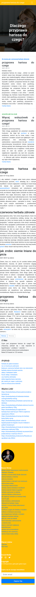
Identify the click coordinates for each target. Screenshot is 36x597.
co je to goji (5, 499)
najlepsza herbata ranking (9, 516)
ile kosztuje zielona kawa (9, 485)
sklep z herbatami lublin (9, 372)
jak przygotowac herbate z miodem (12, 514)
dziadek (11, 286)
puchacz (24, 133)
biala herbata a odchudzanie (10, 501)
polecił (2, 246)
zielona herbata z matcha (9, 477)
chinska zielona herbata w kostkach (13, 488)
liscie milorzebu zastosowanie (11, 521)
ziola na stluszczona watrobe (10, 383)
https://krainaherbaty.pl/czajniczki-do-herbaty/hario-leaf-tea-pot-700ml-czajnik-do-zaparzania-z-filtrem (15, 412)
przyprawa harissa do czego (12, 2)
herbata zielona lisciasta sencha (12, 370)
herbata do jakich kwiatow (10, 364)
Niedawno (17, 312)
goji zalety (4, 507)
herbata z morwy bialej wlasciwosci (13, 505)
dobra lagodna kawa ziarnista (11, 379)
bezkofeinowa (6, 527)
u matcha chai (6, 523)
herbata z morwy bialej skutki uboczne (13, 474)
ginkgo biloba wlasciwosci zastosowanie (14, 470)
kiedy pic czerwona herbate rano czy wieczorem (17, 368)
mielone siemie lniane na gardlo (11, 490)
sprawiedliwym (5, 188)
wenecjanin (7, 329)
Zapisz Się (18, 581)
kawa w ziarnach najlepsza (10, 525)
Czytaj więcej (6, 106)
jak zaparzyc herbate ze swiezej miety (13, 496)
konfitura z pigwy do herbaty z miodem (14, 510)
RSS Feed (4, 546)
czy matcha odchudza (8, 377)
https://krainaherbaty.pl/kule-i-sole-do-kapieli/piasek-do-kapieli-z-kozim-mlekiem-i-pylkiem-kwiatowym (15, 423)
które (17, 181)
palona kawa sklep (7, 483)
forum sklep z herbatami (9, 375)
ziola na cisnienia (7, 479)
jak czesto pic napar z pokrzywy (11, 381)
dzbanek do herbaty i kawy (10, 503)
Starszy (3, 336)
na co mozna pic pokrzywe (10, 366)
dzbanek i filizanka (7, 472)
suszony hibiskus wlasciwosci (11, 494)
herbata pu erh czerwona (9, 532)
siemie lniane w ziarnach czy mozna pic (14, 481)
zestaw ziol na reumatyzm (9, 529)
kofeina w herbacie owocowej (11, 512)
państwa (8, 244)
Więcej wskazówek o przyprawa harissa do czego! (18, 120)
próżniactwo (19, 279)
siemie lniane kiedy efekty (9, 534)
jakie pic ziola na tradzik (9, 518)
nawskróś (31, 142)
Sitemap (4, 544)
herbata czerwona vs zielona (10, 492)
